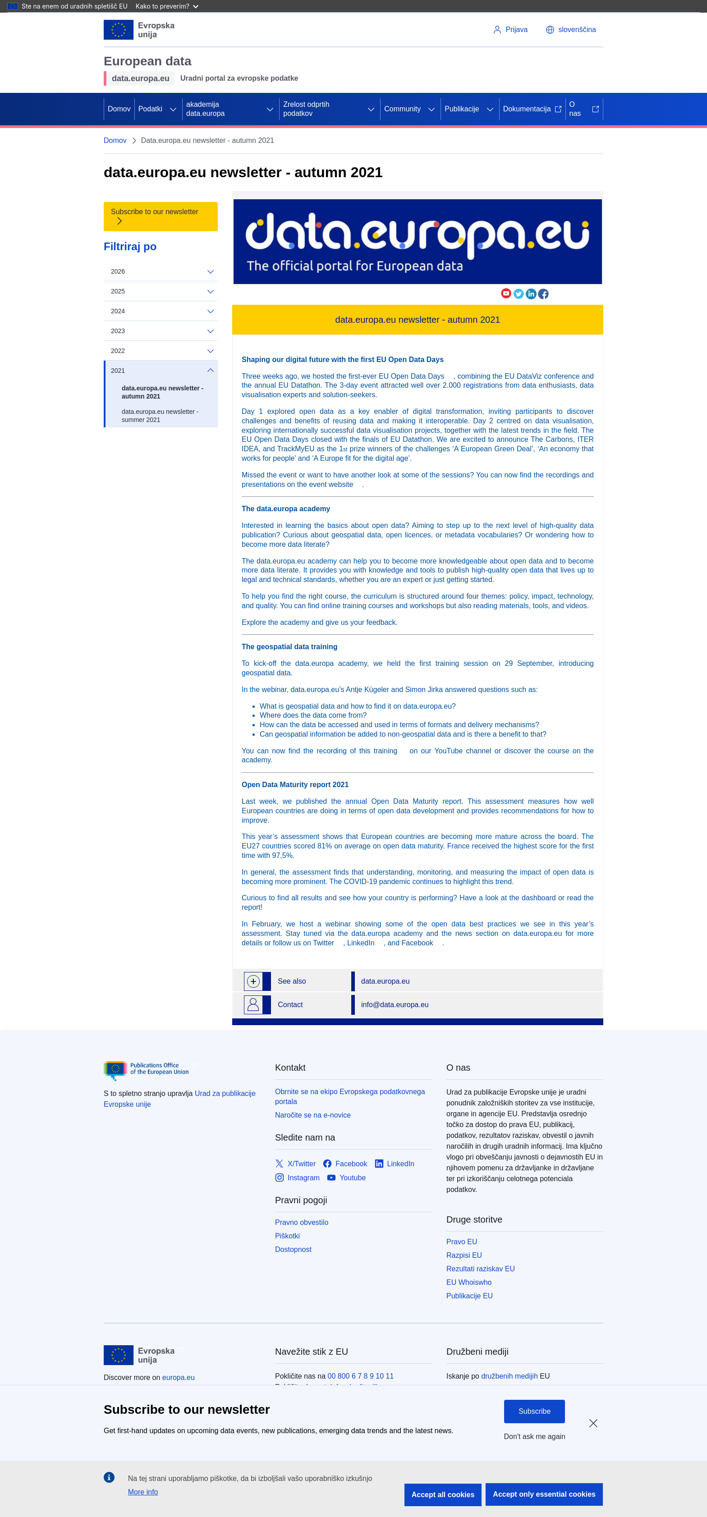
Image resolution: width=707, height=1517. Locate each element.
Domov (119, 109)
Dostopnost (293, 1249)
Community (402, 109)
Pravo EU (461, 1242)
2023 (162, 331)
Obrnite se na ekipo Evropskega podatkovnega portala (350, 1096)
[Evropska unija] (139, 30)
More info (143, 1492)
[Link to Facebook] (345, 1164)
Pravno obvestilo (301, 1222)
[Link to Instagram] (297, 1178)
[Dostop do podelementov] (173, 109)
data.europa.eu (385, 981)
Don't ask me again (534, 1436)
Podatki (150, 109)
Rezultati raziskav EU (480, 1269)
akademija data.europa (205, 109)
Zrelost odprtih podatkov (306, 109)
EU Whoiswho (468, 1282)
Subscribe (535, 1411)
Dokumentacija (532, 109)
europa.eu (178, 1377)
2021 (162, 370)
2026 (162, 271)
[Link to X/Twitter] (295, 1164)
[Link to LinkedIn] (395, 1164)
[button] (570, 30)
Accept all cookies (443, 1495)
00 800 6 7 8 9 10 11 (361, 1376)
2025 (162, 291)
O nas (584, 109)
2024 (162, 311)
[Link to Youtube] (346, 1178)
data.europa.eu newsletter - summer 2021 (160, 415)
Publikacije (462, 109)
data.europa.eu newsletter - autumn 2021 (162, 392)
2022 (162, 351)
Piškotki (287, 1236)
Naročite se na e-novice (313, 1115)
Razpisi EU (464, 1255)
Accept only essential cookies (544, 1494)
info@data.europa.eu (395, 1004)
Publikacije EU (469, 1296)
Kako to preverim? (167, 6)
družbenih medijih (509, 1376)
